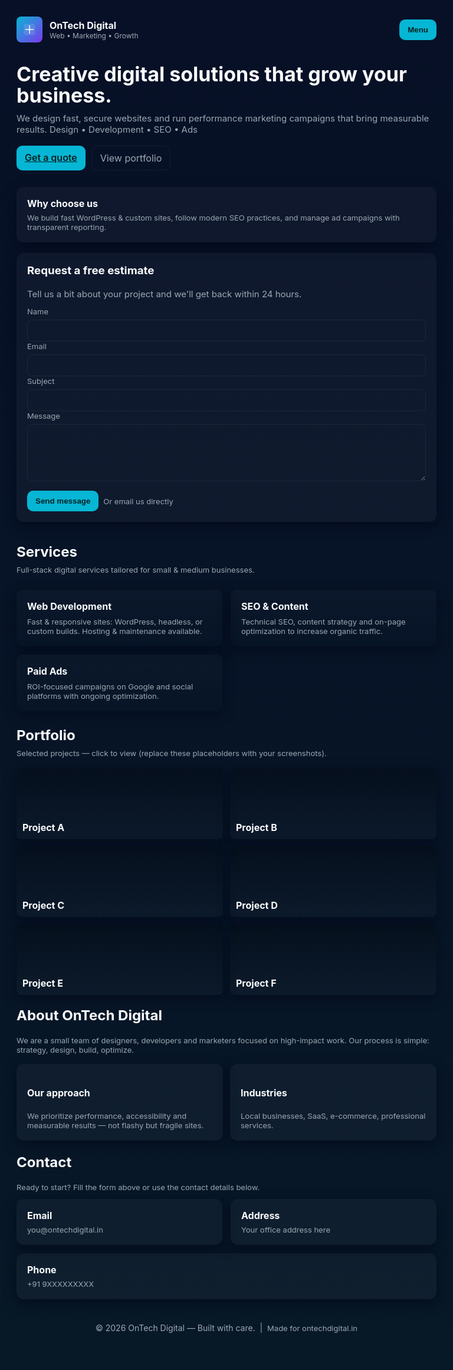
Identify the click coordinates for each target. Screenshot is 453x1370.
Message (43, 415)
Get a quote (51, 157)
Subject (40, 381)
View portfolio (131, 158)
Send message (62, 509)
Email (37, 346)
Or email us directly (138, 510)
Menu (418, 29)
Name (37, 311)
